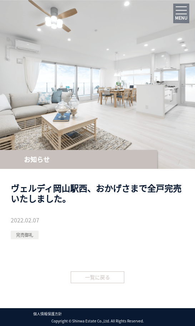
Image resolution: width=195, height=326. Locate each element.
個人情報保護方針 (47, 313)
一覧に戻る (97, 277)
